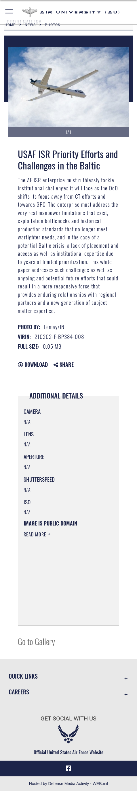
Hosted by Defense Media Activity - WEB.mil (68, 783)
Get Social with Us (68, 718)
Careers (19, 692)
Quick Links (23, 676)
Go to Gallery (36, 641)
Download (33, 364)
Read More (36, 534)
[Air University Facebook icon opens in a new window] (68, 768)
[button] (9, 12)
